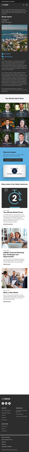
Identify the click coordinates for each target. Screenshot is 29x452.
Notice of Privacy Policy (7, 439)
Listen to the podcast (8, 224)
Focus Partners (19, 414)
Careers (3, 428)
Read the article (6, 264)
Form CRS (4, 444)
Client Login (4, 426)
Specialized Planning (6, 412)
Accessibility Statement (7, 446)
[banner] (6, 5)
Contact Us (4, 431)
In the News (4, 419)
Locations (4, 417)
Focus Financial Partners (21, 416)
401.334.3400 (7, 53)
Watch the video (7, 301)
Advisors (3, 415)
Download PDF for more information (13, 160)
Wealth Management (6, 410)
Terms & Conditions (6, 437)
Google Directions (8, 56)
